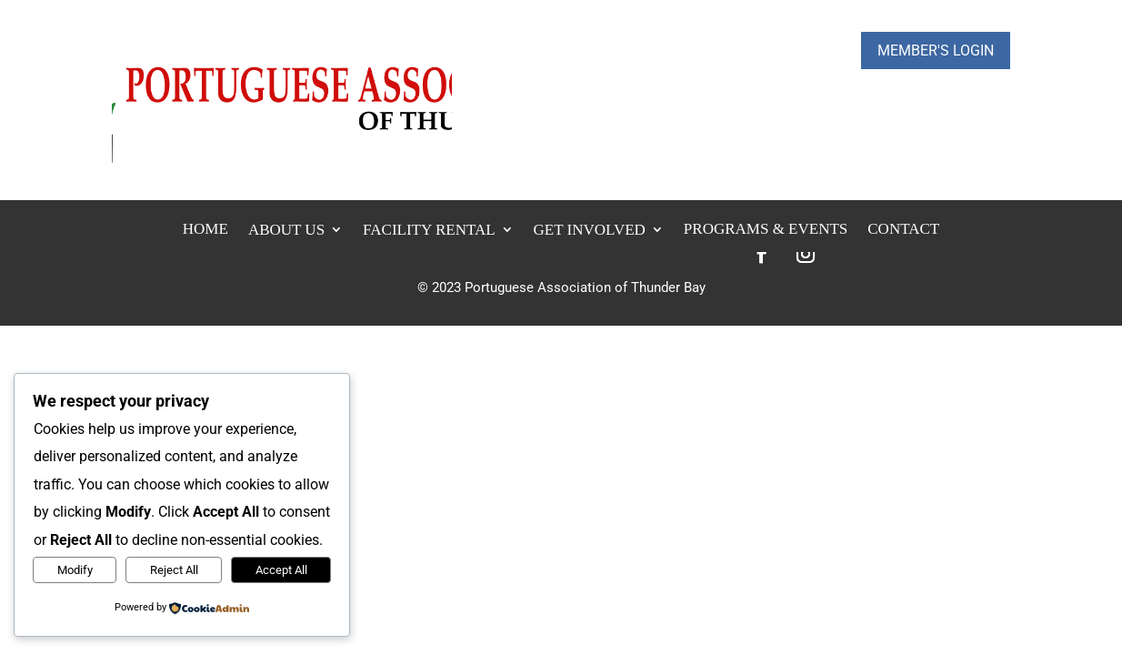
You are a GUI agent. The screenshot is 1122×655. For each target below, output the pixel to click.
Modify (75, 570)
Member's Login (935, 50)
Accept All (281, 570)
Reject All (174, 570)
